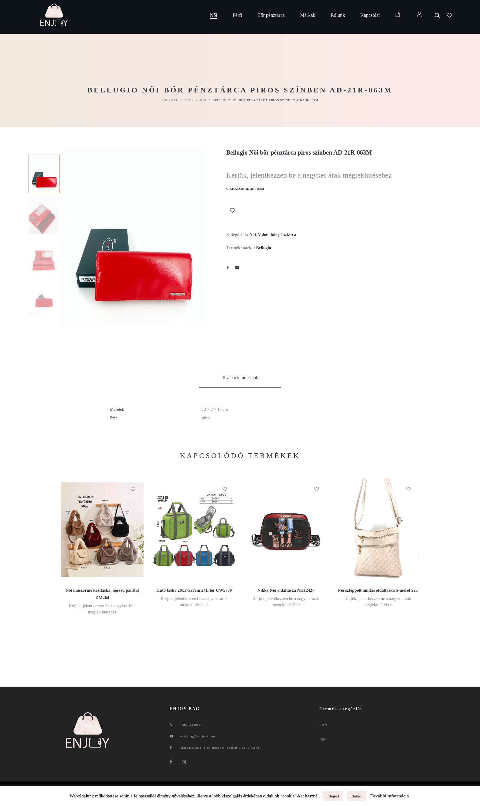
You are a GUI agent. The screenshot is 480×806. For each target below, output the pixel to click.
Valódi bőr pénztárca (277, 234)
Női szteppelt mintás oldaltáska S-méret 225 (378, 590)
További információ (389, 795)
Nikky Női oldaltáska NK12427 (285, 590)
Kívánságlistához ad (232, 210)
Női (203, 100)
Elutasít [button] (357, 796)
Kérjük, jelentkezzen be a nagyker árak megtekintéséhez (309, 175)
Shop (189, 100)
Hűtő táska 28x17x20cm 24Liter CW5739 (194, 590)
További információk (240, 377)
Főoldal (170, 100)
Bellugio (263, 248)
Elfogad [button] (332, 796)
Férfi (323, 724)
